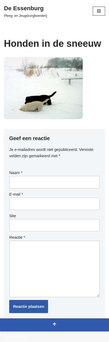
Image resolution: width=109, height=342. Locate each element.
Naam (15, 172)
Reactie (17, 237)
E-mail (16, 194)
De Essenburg (16, 336)
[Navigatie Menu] (99, 11)
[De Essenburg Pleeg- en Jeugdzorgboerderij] (25, 11)
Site (12, 215)
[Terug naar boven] (54, 324)
